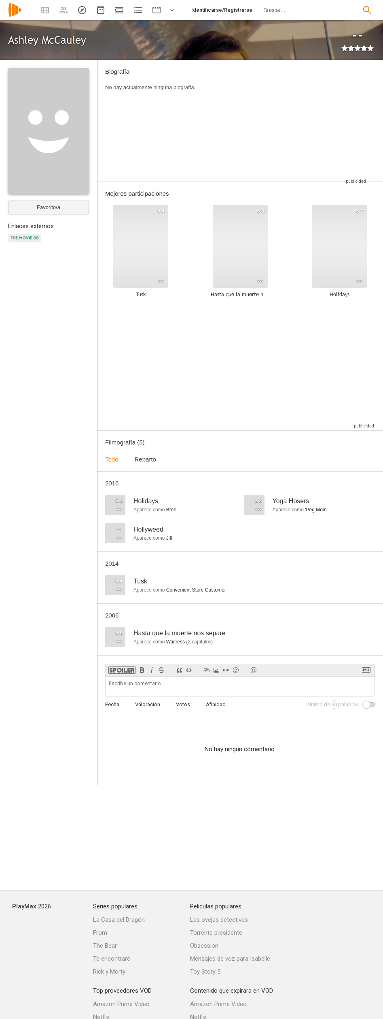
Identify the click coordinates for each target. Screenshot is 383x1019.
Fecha (112, 704)
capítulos (199, 642)
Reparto (145, 459)
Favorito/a (48, 207)
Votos (183, 704)
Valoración (147, 704)
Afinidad (216, 704)
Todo (111, 459)
